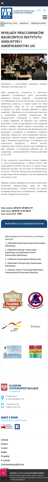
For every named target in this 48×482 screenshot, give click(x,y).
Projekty (5, 456)
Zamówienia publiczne (12, 464)
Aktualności (22, 23)
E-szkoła (5, 460)
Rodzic (4, 444)
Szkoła (4, 439)
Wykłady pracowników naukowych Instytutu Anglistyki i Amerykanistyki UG (22, 39)
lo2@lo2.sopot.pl (38, 10)
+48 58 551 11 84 (44, 10)
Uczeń (4, 448)
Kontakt (5, 468)
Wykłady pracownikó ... (37, 23)
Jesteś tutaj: (8, 23)
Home (15, 23)
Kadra (4, 452)
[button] (2, 3)
